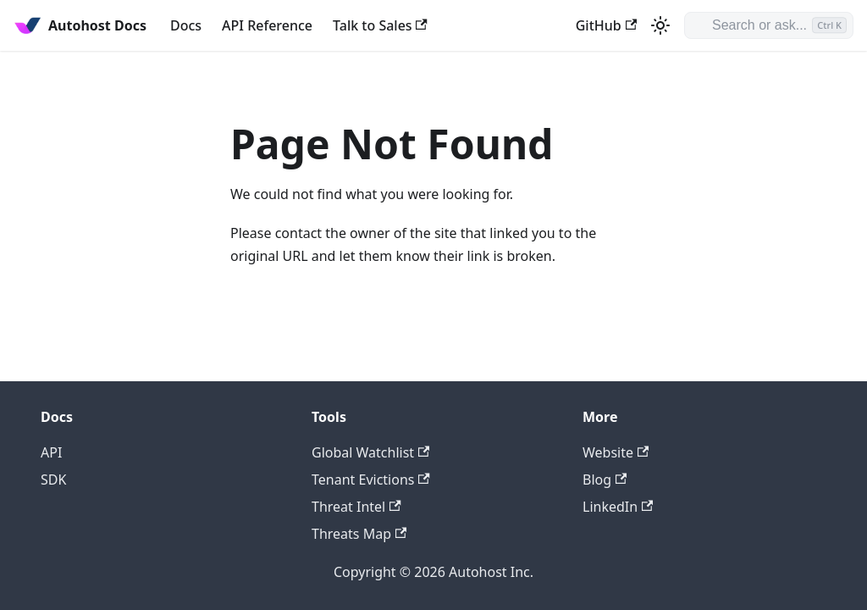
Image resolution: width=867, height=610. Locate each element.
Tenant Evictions (371, 479)
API (51, 452)
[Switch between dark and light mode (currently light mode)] (660, 25)
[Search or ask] (768, 25)
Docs (186, 25)
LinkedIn (618, 506)
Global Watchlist (370, 452)
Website (616, 452)
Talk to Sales (380, 25)
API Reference (267, 25)
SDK (53, 479)
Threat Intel (356, 506)
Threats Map (359, 533)
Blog (605, 479)
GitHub (606, 25)
